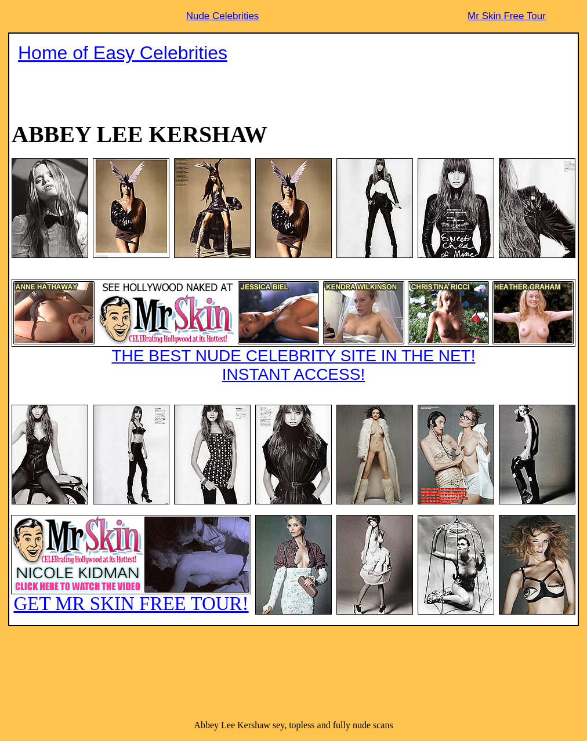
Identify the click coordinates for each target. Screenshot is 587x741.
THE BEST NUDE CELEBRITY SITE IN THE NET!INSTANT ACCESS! (293, 331)
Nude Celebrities (222, 15)
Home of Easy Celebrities (122, 52)
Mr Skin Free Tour (507, 15)
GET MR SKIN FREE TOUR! (131, 564)
